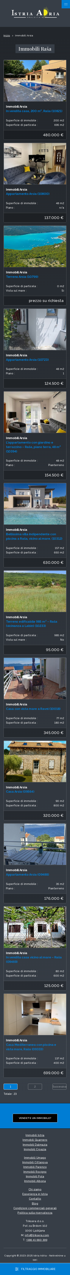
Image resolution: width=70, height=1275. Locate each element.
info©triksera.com (37, 1235)
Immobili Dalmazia (35, 1144)
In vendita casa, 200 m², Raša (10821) (34, 111)
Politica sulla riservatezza (35, 1212)
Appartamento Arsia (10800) (27, 194)
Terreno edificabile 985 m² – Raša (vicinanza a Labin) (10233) (31, 624)
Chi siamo (35, 1189)
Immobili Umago (35, 1157)
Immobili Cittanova (35, 1162)
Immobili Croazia (35, 1149)
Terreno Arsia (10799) (22, 277)
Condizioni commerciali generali (35, 1208)
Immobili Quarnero (35, 1139)
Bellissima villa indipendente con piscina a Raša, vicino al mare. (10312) (34, 536)
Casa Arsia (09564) (20, 791)
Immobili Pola (35, 1176)
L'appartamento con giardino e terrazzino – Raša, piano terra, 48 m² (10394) (33, 447)
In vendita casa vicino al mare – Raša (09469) (34, 959)
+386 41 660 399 (36, 1239)
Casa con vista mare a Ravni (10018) (33, 709)
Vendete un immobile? (35, 1118)
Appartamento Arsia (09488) (27, 874)
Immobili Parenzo (35, 1167)
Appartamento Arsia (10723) (27, 360)
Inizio (7, 35)
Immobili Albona (35, 1181)
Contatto (35, 1198)
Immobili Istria (35, 1135)
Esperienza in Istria (35, 1194)
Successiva (59, 1086)
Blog (35, 1203)
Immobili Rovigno (35, 1171)
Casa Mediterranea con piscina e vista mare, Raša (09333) (31, 1047)
